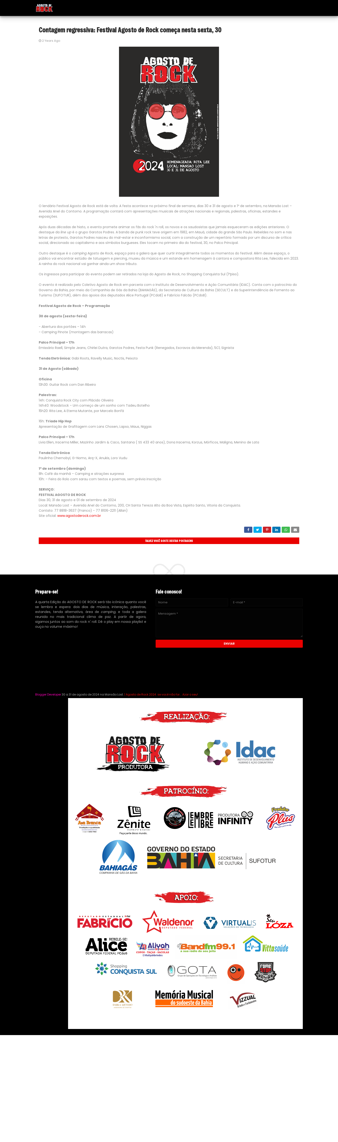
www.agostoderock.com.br (79, 515)
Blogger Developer (48, 694)
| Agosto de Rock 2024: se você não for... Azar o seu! (161, 694)
